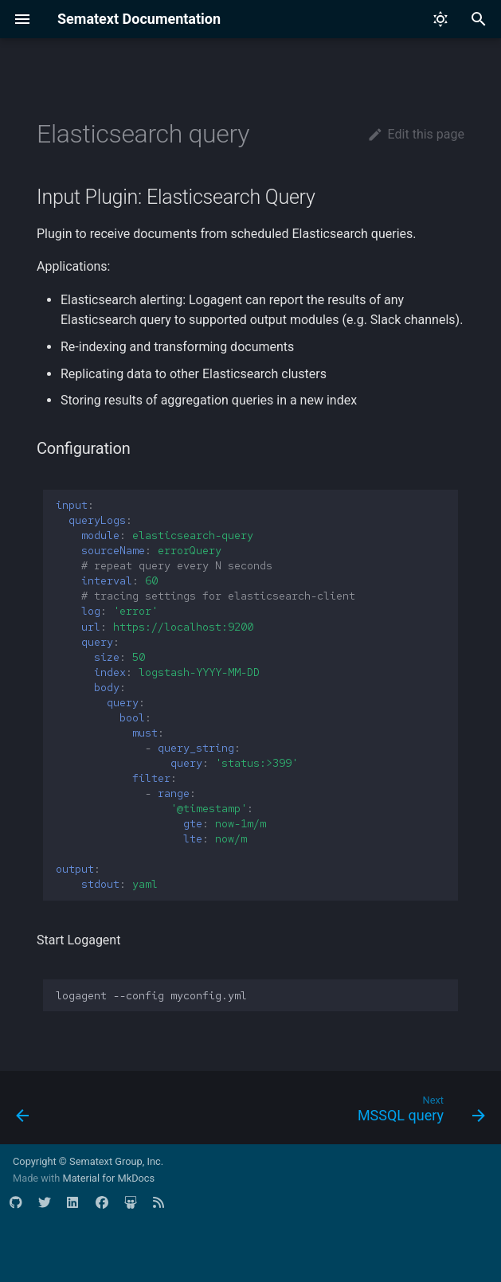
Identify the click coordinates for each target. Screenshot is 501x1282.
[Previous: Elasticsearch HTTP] (24, 1112)
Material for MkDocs (108, 1178)
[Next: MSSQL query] (418, 1112)
